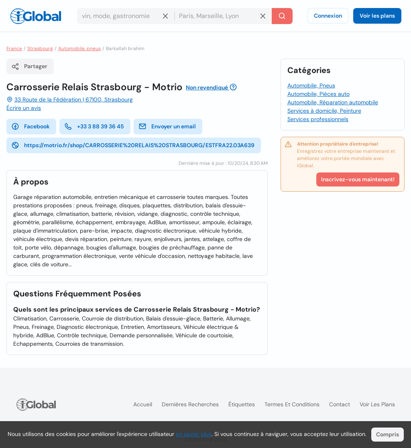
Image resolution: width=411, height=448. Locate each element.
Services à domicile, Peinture (324, 110)
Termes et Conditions (292, 404)
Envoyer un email (167, 126)
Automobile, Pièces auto (318, 93)
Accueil (142, 404)
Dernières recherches (190, 404)
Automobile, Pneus (311, 85)
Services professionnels (317, 119)
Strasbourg (40, 48)
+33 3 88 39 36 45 (94, 126)
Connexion (328, 15)
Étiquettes (241, 404)
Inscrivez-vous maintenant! (358, 179)
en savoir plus (194, 434)
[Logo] (36, 16)
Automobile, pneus (79, 48)
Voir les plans (377, 15)
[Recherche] (282, 16)
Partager (29, 67)
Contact (339, 404)
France (14, 48)
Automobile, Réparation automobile (332, 102)
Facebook (30, 126)
